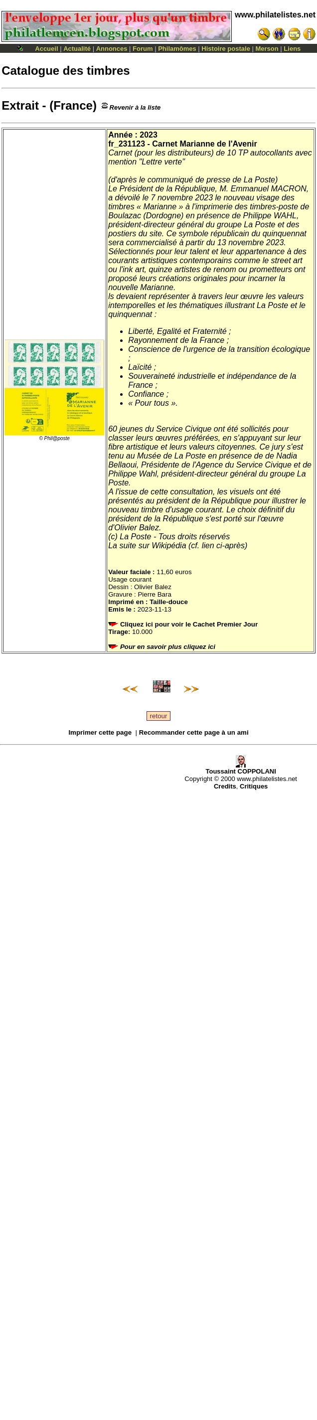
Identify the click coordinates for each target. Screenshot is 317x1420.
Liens (292, 48)
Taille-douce (169, 602)
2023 (149, 135)
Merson (267, 48)
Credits (225, 786)
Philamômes (177, 48)
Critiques (254, 786)
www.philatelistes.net (275, 14)
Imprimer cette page (100, 732)
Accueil (46, 48)
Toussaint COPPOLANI (240, 768)
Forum (143, 48)
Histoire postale (225, 48)
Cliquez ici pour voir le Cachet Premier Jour (184, 624)
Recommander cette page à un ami (194, 732)
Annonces (112, 48)
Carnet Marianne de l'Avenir (204, 144)
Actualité (77, 48)
